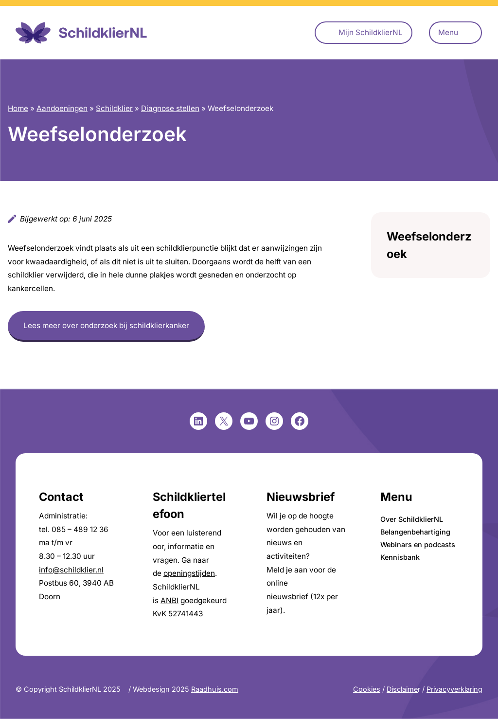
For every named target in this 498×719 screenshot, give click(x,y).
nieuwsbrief (287, 596)
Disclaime (402, 689)
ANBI (169, 600)
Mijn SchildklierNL (370, 32)
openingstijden (189, 573)
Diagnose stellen (170, 108)
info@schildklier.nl (71, 569)
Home (18, 108)
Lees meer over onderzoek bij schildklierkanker (106, 325)
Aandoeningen (62, 108)
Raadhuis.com (214, 689)
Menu (448, 32)
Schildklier (114, 108)
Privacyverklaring (454, 689)
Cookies (366, 689)
